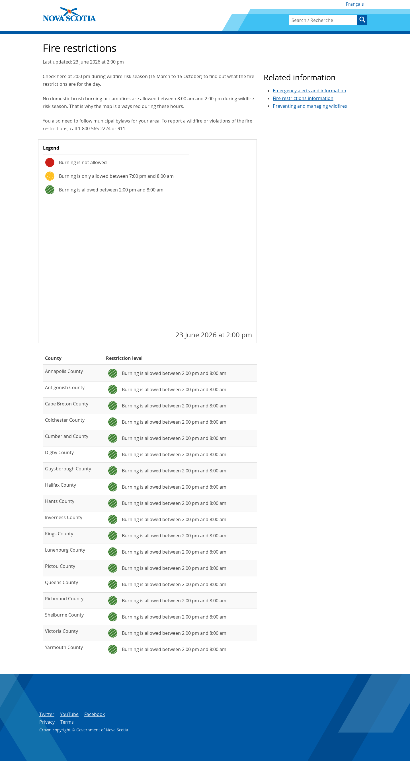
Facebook (94, 714)
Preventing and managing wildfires (310, 106)
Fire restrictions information (303, 98)
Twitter (46, 714)
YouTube (69, 714)
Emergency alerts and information (309, 90)
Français (355, 4)
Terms (67, 722)
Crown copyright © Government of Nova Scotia (83, 730)
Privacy (47, 722)
